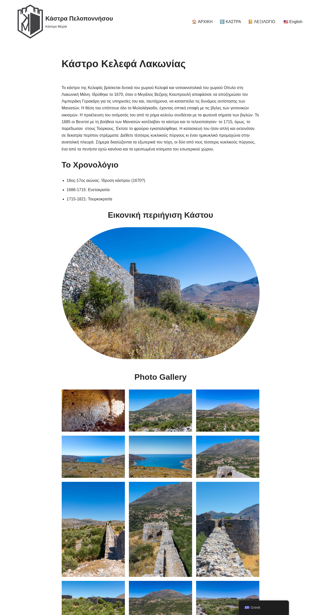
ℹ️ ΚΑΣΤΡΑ (230, 22)
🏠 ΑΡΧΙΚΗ (202, 22)
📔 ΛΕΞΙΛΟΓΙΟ (261, 22)
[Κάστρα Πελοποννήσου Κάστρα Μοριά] (65, 22)
